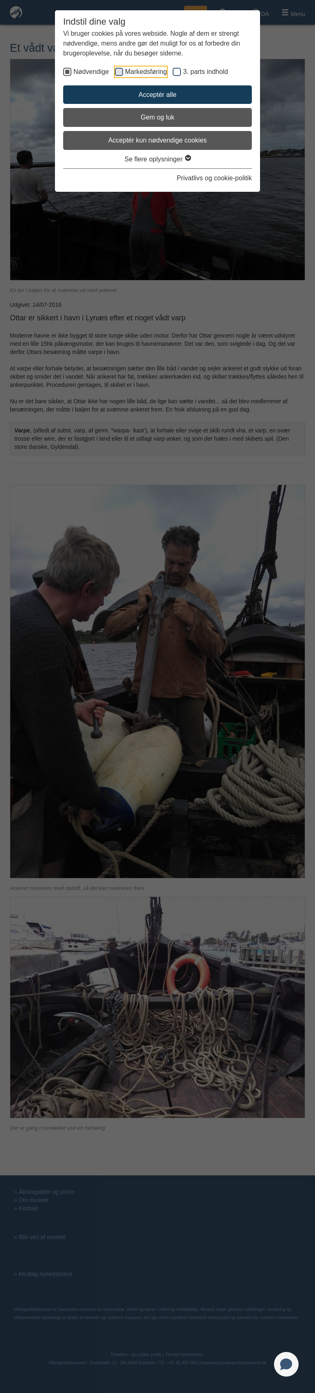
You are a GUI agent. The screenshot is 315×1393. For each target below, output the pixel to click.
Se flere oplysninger (158, 159)
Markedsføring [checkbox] (146, 71)
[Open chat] (286, 1364)
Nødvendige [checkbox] (91, 71)
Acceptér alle (158, 94)
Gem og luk (157, 117)
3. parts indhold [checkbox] (205, 71)
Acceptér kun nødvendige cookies (157, 140)
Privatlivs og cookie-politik (214, 178)
